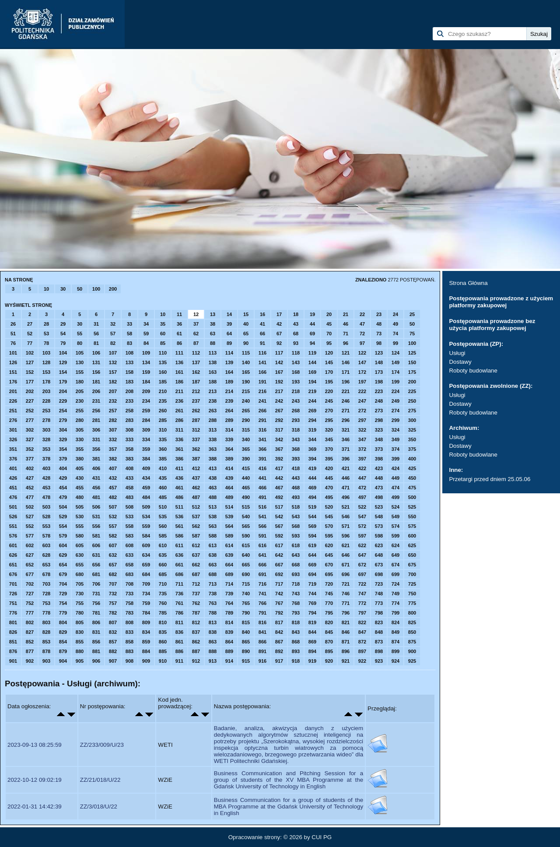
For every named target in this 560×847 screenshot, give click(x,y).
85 (162, 343)
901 (13, 661)
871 (346, 641)
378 (46, 458)
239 (229, 401)
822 (362, 622)
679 (63, 574)
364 (229, 449)
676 (13, 574)
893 (296, 651)
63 (212, 333)
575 (412, 526)
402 (30, 468)
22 (362, 314)
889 (229, 651)
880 (80, 651)
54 (63, 333)
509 (146, 507)
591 (262, 535)
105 (80, 352)
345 (329, 439)
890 (246, 651)
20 (329, 314)
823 (379, 622)
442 (279, 478)
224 (395, 391)
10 (46, 289)
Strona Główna (468, 283)
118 (296, 352)
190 (246, 381)
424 (395, 468)
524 (395, 507)
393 (296, 458)
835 (163, 632)
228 (46, 401)
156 (96, 372)
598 (379, 535)
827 (30, 632)
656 (96, 564)
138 (213, 362)
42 (279, 324)
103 (46, 352)
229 (63, 401)
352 (30, 449)
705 (80, 584)
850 (412, 632)
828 (46, 632)
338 (213, 439)
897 (362, 651)
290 (246, 420)
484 (146, 497)
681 (96, 574)
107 (113, 352)
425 (412, 468)
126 (13, 362)
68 (295, 333)
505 (80, 507)
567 (279, 526)
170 (329, 372)
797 (362, 612)
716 (262, 584)
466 (262, 487)
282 (113, 420)
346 (346, 439)
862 (196, 641)
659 (146, 564)
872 (362, 641)
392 (279, 458)
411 (179, 468)
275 (412, 410)
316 (262, 429)
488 (213, 497)
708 (129, 584)
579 (63, 535)
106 (96, 352)
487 (196, 497)
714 (229, 584)
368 (296, 449)
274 (395, 410)
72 (362, 333)
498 (379, 497)
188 (213, 381)
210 (163, 391)
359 (146, 449)
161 (179, 372)
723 (379, 584)
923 (379, 661)
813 (213, 622)
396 (346, 458)
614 (229, 545)
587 (196, 535)
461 (179, 487)
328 (46, 439)
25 (412, 314)
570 (329, 526)
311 (179, 429)
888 (213, 651)
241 (262, 401)
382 (113, 458)
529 (63, 516)
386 (179, 458)
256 (96, 410)
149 (395, 362)
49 (395, 324)
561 (179, 526)
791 (262, 612)
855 (80, 641)
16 (262, 314)
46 (345, 324)
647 (362, 555)
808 (129, 622)
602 (30, 545)
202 (30, 391)
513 (213, 507)
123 (379, 352)
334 (146, 439)
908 (129, 661)
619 (312, 545)
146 (346, 362)
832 (113, 632)
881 (96, 651)
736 (179, 593)
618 (296, 545)
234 (146, 401)
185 (163, 381)
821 (346, 622)
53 (46, 333)
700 (412, 574)
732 (113, 593)
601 (13, 545)
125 (412, 352)
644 (312, 555)
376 (13, 458)
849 (395, 632)
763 (213, 603)
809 (146, 622)
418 (296, 468)
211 (179, 391)
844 (312, 632)
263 (213, 410)
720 (329, 584)
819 (312, 622)
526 (13, 516)
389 (229, 458)
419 (312, 468)
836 (179, 632)
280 (80, 420)
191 (262, 381)
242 (279, 401)
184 (146, 381)
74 (395, 333)
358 (129, 449)
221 (346, 391)
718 (296, 584)
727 (30, 593)
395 (329, 458)
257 (113, 410)
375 (412, 449)
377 (30, 458)
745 (329, 593)
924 (395, 661)
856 (96, 641)
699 (395, 574)
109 (146, 352)
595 (329, 535)
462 (196, 487)
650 (412, 555)
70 (329, 333)
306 (96, 429)
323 (379, 429)
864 (229, 641)
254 (63, 410)
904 (63, 661)
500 (412, 497)
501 (13, 507)
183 (129, 381)
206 (96, 391)
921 (346, 661)
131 (96, 362)
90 (245, 343)
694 (312, 574)
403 (46, 468)
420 (329, 468)
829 (63, 632)
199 (395, 381)
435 (163, 478)
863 (213, 641)
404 (63, 468)
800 (412, 612)
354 (63, 449)
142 (279, 362)
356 (96, 449)
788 (213, 612)
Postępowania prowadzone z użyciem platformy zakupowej (501, 302)
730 (80, 593)
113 (213, 352)
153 (46, 372)
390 (246, 458)
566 (262, 526)
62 (196, 333)
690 (246, 574)
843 (296, 632)
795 (329, 612)
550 (412, 516)
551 (13, 526)
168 (296, 372)
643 (296, 555)
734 (146, 593)
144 (312, 362)
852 (30, 641)
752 (30, 603)
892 (279, 651)
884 (146, 651)
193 (296, 381)
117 (279, 352)
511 (179, 507)
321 (346, 429)
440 (246, 478)
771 (346, 603)
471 (346, 487)
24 (395, 314)
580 (80, 535)
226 (13, 401)
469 (312, 487)
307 (113, 429)
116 (262, 352)
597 (362, 535)
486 (179, 497)
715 (246, 584)
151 (13, 372)
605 (80, 545)
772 (362, 603)
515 (246, 507)
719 (312, 584)
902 (30, 661)
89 (229, 343)
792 (279, 612)
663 (213, 564)
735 (163, 593)
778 (46, 612)
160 (163, 372)
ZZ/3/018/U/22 (98, 806)
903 (46, 661)
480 (80, 497)
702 (30, 584)
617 (279, 545)
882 (113, 651)
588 (213, 535)
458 (129, 487)
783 (129, 612)
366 (262, 449)
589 (229, 535)
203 (46, 391)
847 (362, 632)
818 (296, 622)
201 (13, 391)
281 (96, 420)
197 (362, 381)
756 (96, 603)
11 (179, 314)
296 (346, 420)
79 (63, 343)
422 (362, 468)
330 (80, 439)
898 (379, 651)
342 (279, 439)
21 (345, 314)
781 (96, 612)
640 (246, 555)
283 (129, 420)
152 (30, 372)
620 (329, 545)
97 (362, 343)
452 (30, 487)
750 (412, 593)
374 (395, 449)
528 (46, 516)
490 (246, 497)
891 (262, 651)
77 (29, 343)
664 (229, 564)
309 (146, 429)
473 (379, 487)
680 (80, 574)
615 (246, 545)
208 (129, 391)
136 (179, 362)
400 (412, 458)
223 (379, 391)
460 (163, 487)
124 (395, 352)
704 (63, 584)
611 (179, 545)
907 (113, 661)
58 (129, 333)
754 (63, 603)
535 (163, 516)
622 (362, 545)
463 (213, 487)
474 (395, 487)
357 (113, 449)
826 (13, 632)
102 (30, 352)
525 (412, 507)
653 (46, 564)
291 (262, 420)
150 (412, 362)
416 (262, 468)
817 (279, 622)
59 (146, 333)
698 (379, 574)
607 (113, 545)
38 (212, 324)
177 (30, 381)
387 (196, 458)
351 (13, 449)
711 (179, 584)
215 (246, 391)
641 (262, 555)
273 (379, 410)
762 (196, 603)
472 (362, 487)
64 (229, 333)
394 (312, 458)
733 (129, 593)
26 (13, 324)
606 (96, 545)
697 (362, 574)
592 (279, 535)
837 (196, 632)
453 (46, 487)
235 (163, 401)
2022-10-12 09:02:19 (34, 780)
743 (296, 593)
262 (196, 410)
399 (395, 458)
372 (362, 449)
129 (63, 362)
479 (63, 497)
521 (346, 507)
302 (30, 429)
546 (346, 516)
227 (30, 401)
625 (412, 545)
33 (129, 324)
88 (212, 343)
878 (46, 651)
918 (296, 661)
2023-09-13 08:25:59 (34, 745)
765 (246, 603)
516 (262, 507)
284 (146, 420)
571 (346, 526)
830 (80, 632)
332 (113, 439)
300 (412, 420)
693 (296, 574)
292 (279, 420)
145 (329, 362)
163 (213, 372)
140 (246, 362)
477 (30, 497)
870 (329, 641)
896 (346, 651)
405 (80, 468)
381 (96, 458)
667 (279, 564)
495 (329, 497)
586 (179, 535)
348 (379, 439)
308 (129, 429)
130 (80, 362)
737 (196, 593)
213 (213, 391)
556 (96, 526)
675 (412, 564)
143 (296, 362)
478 (46, 497)
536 (179, 516)
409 (146, 468)
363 (213, 449)
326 (13, 439)
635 (163, 555)
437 (196, 478)
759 (146, 603)
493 (296, 497)
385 (163, 458)
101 (13, 352)
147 (362, 362)
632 (113, 555)
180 (80, 381)
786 (179, 612)
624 (395, 545)
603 (46, 545)
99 (395, 343)
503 (46, 507)
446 (346, 478)
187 (196, 381)
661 (179, 564)
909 (146, 661)
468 (296, 487)
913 (213, 661)
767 (279, 603)
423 (379, 468)
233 (129, 401)
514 (229, 507)
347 (362, 439)
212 (196, 391)
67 (279, 333)
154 (63, 372)
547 (362, 516)
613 (213, 545)
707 (113, 584)
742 (279, 593)
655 (80, 564)
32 (113, 324)
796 (346, 612)
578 (46, 535)
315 (246, 429)
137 (196, 362)
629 (63, 555)
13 (212, 314)
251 (13, 410)
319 (312, 429)
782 (113, 612)
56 (96, 333)
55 (79, 333)
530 (80, 516)
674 (395, 564)
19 (312, 314)
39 (229, 324)
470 (329, 487)
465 (246, 487)
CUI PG (322, 837)
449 (395, 478)
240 (246, 401)
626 (13, 555)
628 (46, 555)
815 (246, 622)
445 (329, 478)
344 (312, 439)
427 (30, 478)
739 (229, 593)
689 (229, 574)
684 (146, 574)
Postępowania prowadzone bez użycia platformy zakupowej (492, 324)
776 (13, 612)
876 (13, 651)
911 (179, 661)
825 (412, 622)
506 (96, 507)
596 (346, 535)
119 (312, 352)
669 (312, 564)
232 (113, 401)
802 (30, 622)
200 (113, 289)
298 (379, 420)
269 (312, 410)
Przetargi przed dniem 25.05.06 (489, 479)
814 (229, 622)
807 (113, 622)
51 (13, 333)
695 (329, 574)
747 (362, 593)
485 (163, 497)
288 (213, 420)
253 (46, 410)
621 (346, 545)
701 (13, 584)
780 (80, 612)
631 (96, 555)
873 (379, 641)
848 (379, 632)
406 (96, 468)
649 (395, 555)
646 (346, 555)
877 (30, 651)
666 (262, 564)
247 (362, 401)
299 (395, 420)
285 (163, 420)
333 (129, 439)
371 (346, 449)
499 (395, 497)
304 (63, 429)
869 (312, 641)
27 (29, 324)
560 (163, 526)
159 (146, 372)
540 (246, 516)
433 (129, 478)
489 (229, 497)
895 (329, 651)
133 (129, 362)
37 (196, 324)
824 (395, 622)
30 (63, 289)
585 (163, 535)
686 (179, 574)
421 (346, 468)
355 (80, 449)
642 (279, 555)
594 (312, 535)
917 (279, 661)
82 (113, 343)
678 (46, 574)
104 (63, 352)
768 (296, 603)
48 (379, 324)
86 (179, 343)
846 (346, 632)
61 (179, 333)
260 (163, 410)
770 (329, 603)
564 (229, 526)
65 (245, 333)
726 (13, 593)
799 (395, 612)
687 (196, 574)
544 (312, 516)
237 (196, 401)
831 (96, 632)
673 (379, 564)
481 (96, 497)
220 (329, 391)
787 (196, 612)
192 (279, 381)
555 (80, 526)
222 (362, 391)
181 (96, 381)
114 (229, 352)
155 (80, 372)
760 (163, 603)
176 (13, 381)
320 (329, 429)
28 (46, 324)
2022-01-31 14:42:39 (34, 806)
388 (213, 458)
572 (362, 526)
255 (80, 410)
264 (229, 410)
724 (395, 584)
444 (312, 478)
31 (96, 324)
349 (395, 439)
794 (312, 612)
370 (329, 449)
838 (213, 632)
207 (113, 391)
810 (163, 622)
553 (46, 526)
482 (113, 497)
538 (213, 516)
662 (196, 564)
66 (262, 333)
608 (129, 545)
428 (46, 478)
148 (379, 362)
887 (196, 651)
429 (63, 478)
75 (412, 333)
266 (262, 410)
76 (13, 343)
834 (146, 632)
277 (30, 420)
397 (362, 458)
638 (213, 555)
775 (412, 603)
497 (362, 497)
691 (262, 574)
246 (346, 401)
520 (329, 507)
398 (379, 458)
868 (296, 641)
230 (80, 401)
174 (395, 372)
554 (63, 526)
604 (63, 545)
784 (146, 612)
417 (279, 468)
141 (262, 362)
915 (246, 661)
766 (262, 603)
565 (246, 526)
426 (13, 478)
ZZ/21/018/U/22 (100, 780)
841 (262, 632)
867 (279, 641)
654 (63, 564)
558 (129, 526)
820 (329, 622)
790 (246, 612)
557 (113, 526)
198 (379, 381)
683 (129, 574)
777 (30, 612)
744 (312, 593)
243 (296, 401)
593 (296, 535)
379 (63, 458)
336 (179, 439)
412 (196, 468)
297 (362, 420)
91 (262, 343)
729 (63, 593)
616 (262, 545)
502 (30, 507)
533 (129, 516)
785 (163, 612)
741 (262, 593)
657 (113, 564)
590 (246, 535)
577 (30, 535)
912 (196, 661)
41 (262, 324)
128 (46, 362)
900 (412, 651)
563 (213, 526)
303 (46, 429)
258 (129, 410)
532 (113, 516)
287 (196, 420)
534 (146, 516)
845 (329, 632)
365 (246, 449)
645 (329, 555)
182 (113, 381)
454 (63, 487)
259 (146, 410)
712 (196, 584)
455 (80, 487)
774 (395, 603)
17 (279, 314)
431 (96, 478)
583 (129, 535)
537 (196, 516)
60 (162, 333)
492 (279, 497)
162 (196, 372)
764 (229, 603)
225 (412, 391)
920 (329, 661)
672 (362, 564)
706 (96, 584)
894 (312, 651)
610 (163, 545)
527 (30, 516)
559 (146, 526)
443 (296, 478)
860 (163, 641)
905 (80, 661)
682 (113, 574)
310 (163, 429)
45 (329, 324)
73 (379, 333)
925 (412, 661)
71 (345, 333)
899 (395, 651)
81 (96, 343)
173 (379, 372)
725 (412, 584)
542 (279, 516)
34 (146, 324)
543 (296, 516)
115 (246, 352)
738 (213, 593)
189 (229, 381)
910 (163, 661)
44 (312, 324)
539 (229, 516)
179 (63, 381)
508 (129, 507)
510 (163, 507)
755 (80, 603)
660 (163, 564)
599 (395, 535)
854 (63, 641)
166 (262, 372)
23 (379, 314)
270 (329, 410)
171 (346, 372)
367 (279, 449)
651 (13, 564)
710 (163, 584)
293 (296, 420)
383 (129, 458)
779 (63, 612)
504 (63, 507)
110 (163, 352)
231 (96, 401)
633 (129, 555)
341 (262, 439)
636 (179, 555)
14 (229, 314)
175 (412, 372)
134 (146, 362)
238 (213, 401)
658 (129, 564)
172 (362, 372)
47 (362, 324)
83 (129, 343)
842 (279, 632)
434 (146, 478)
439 (229, 478)
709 (146, 584)
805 (80, 622)
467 (279, 487)
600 (412, 535)
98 (379, 343)
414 (229, 468)
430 (80, 478)
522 (362, 507)
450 (412, 478)
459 (146, 487)
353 (46, 449)
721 (346, 584)
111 (179, 352)
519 (312, 507)
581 (96, 535)
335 (163, 439)
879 (63, 651)
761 (179, 603)
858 (129, 641)
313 (213, 429)
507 (113, 507)
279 (63, 420)
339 (229, 439)
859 (146, 641)
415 (246, 468)
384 (146, 458)
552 (30, 526)
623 (379, 545)
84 (146, 343)
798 (379, 612)
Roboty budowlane (473, 370)
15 (245, 314)
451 (13, 487)
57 (113, 333)
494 (312, 497)
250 (412, 401)
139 (229, 362)
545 (329, 516)
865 (246, 641)
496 (346, 497)
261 (179, 410)
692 (279, 574)
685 (163, 574)
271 (346, 410)
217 (279, 391)
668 (296, 564)
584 (146, 535)
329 (63, 439)
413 (213, 468)
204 (63, 391)
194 (312, 381)
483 (129, 497)
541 (262, 516)
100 (96, 289)
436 (179, 478)
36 (179, 324)
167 (279, 372)
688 (213, 574)
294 (312, 420)
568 (296, 526)
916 (262, 661)
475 (412, 487)
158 (129, 372)
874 (395, 641)
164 (229, 372)
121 (346, 352)
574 (395, 526)
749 (395, 593)
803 (46, 622)
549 (395, 516)
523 (379, 507)
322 (362, 429)
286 (179, 420)
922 (362, 661)
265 (246, 410)
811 (179, 622)
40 (245, 324)
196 (346, 381)
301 (13, 429)
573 (379, 526)
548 (379, 516)
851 (13, 641)
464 (229, 487)
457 (113, 487)
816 (262, 622)
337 (196, 439)
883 (129, 651)
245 (329, 401)
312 (196, 429)
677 (30, 574)
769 (312, 603)
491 (262, 497)
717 (279, 584)
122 (362, 352)
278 (46, 420)
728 (46, 593)
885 (163, 651)
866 (262, 641)
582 (113, 535)
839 (229, 632)
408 (129, 468)
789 (229, 612)
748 (379, 593)
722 (362, 584)
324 (395, 429)
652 (30, 564)
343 (296, 439)
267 (279, 410)
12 (196, 314)
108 (129, 352)
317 (279, 429)
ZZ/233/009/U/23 (102, 745)
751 (13, 603)
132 (113, 362)
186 (179, 381)
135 (163, 362)
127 (30, 362)
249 (395, 401)
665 (246, 564)
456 (96, 487)
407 (113, 468)
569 (312, 526)
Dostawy (460, 361)
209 (146, 391)
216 (262, 391)
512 (196, 507)
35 (162, 324)
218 (296, 391)
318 (296, 429)
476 (13, 497)
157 (113, 372)
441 (262, 478)
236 (179, 401)
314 (229, 429)
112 (196, 352)
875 (412, 641)
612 (196, 545)
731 (96, 593)
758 (129, 603)
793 (296, 612)
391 (262, 458)
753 (46, 603)
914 (229, 661)
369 (312, 449)
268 (296, 410)
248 (379, 401)
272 (362, 410)
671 (346, 564)
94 (312, 343)
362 (196, 449)
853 (46, 641)
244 (312, 401)
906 (96, 661)
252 (30, 410)
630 (80, 555)
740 (246, 593)
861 (179, 641)
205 (80, 391)
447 (362, 478)
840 (246, 632)
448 (379, 478)
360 (163, 449)
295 (329, 420)
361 (179, 449)
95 (329, 343)
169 (312, 372)
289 (229, 420)
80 (79, 343)
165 (246, 372)
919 (312, 661)
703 (46, 584)
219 (312, 391)
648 (379, 555)
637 (196, 555)
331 (96, 439)
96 (345, 343)
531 (96, 516)
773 (379, 603)
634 (146, 555)
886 (179, 651)
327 (30, 439)
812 (196, 622)
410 (163, 468)
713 (213, 584)
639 (229, 555)
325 (412, 429)
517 (279, 507)
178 (46, 381)
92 (279, 343)
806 (96, 622)
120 (329, 352)
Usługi (457, 353)
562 (196, 526)
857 (113, 641)
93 (295, 343)
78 (46, 343)
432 (113, 478)
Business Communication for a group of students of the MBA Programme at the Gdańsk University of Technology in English (288, 806)
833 (129, 632)
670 (329, 564)
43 (295, 324)
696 (346, 574)
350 (412, 439)
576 (13, 535)
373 (379, 449)
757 (113, 603)
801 (13, 622)
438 (213, 478)
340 (246, 439)
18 (295, 314)
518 (296, 507)
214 (229, 391)
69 (312, 333)
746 (346, 593)
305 (80, 429)
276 (13, 420)
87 (196, 343)
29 (63, 324)
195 (329, 381)
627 (30, 555)
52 (29, 333)
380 (80, 458)
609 (146, 545)
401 (13, 468)
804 (63, 622)
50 (79, 289)
